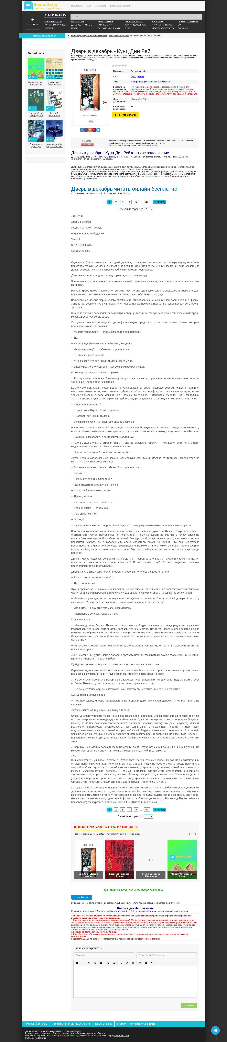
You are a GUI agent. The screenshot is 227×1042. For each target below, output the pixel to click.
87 (146, 202)
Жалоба (87, 144)
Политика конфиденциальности (71, 1024)
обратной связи (121, 1035)
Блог (89, 6)
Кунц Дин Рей (137, 76)
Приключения (77, 22)
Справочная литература (162, 28)
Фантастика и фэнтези (55, 25)
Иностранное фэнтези (141, 82)
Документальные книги (109, 28)
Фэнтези (48, 28)
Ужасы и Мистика (161, 82)
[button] (77, 963)
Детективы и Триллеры (82, 25)
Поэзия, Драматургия (188, 22)
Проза (74, 28)
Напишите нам (115, 145)
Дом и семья (157, 22)
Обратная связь (103, 1024)
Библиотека (76, 6)
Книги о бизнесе (105, 22)
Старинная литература (161, 25)
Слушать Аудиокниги (120, 6)
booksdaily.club (43, 6)
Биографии (101, 6)
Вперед (160, 202)
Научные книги (105, 25)
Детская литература (134, 22)
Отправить (189, 1005)
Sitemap (121, 1024)
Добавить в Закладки (42, 35)
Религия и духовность (135, 25)
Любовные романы (53, 22)
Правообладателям (36, 1024)
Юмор (127, 28)
